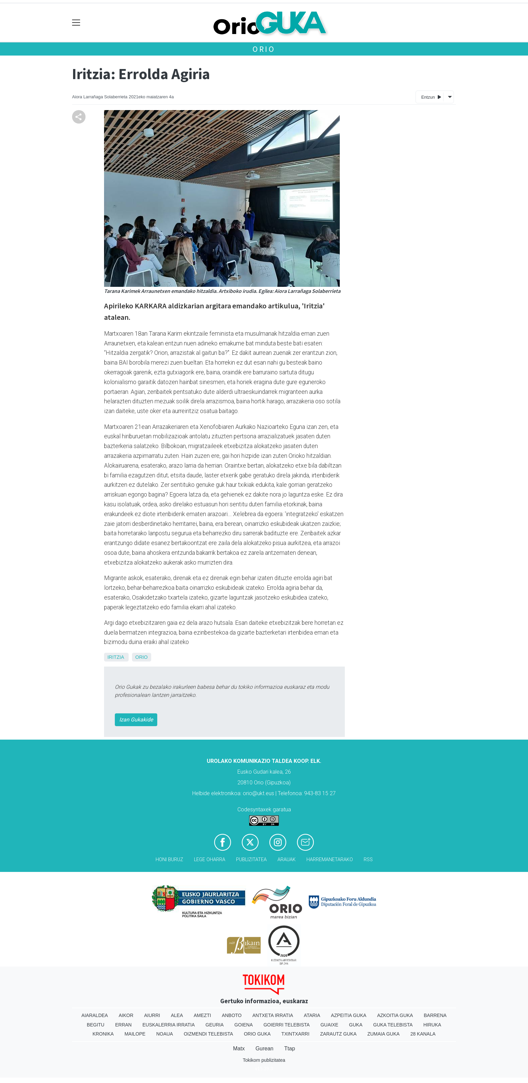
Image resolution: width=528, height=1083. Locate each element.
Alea (177, 1015)
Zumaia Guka (383, 1034)
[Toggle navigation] (76, 23)
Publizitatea (251, 859)
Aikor (126, 1015)
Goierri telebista (286, 1024)
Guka (356, 1024)
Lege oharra (209, 859)
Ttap (289, 1048)
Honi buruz (169, 859)
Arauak (286, 859)
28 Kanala (423, 1034)
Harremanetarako (329, 859)
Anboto (232, 1015)
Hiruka (432, 1024)
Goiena (243, 1024)
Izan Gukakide (136, 719)
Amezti (202, 1015)
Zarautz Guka (338, 1034)
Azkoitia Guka (395, 1015)
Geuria (214, 1024)
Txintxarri (295, 1034)
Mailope (135, 1034)
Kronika (103, 1034)
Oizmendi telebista (208, 1034)
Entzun (431, 97)
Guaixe (329, 1024)
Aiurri (152, 1015)
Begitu (95, 1024)
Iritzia (115, 657)
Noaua (164, 1034)
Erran (123, 1024)
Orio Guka (257, 1034)
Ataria (312, 1015)
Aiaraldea (94, 1015)
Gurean (264, 1048)
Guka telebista (392, 1024)
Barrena (435, 1015)
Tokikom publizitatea (264, 1060)
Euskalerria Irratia (168, 1024)
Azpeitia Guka (348, 1015)
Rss (368, 859)
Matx (239, 1048)
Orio (264, 49)
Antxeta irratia (273, 1015)
